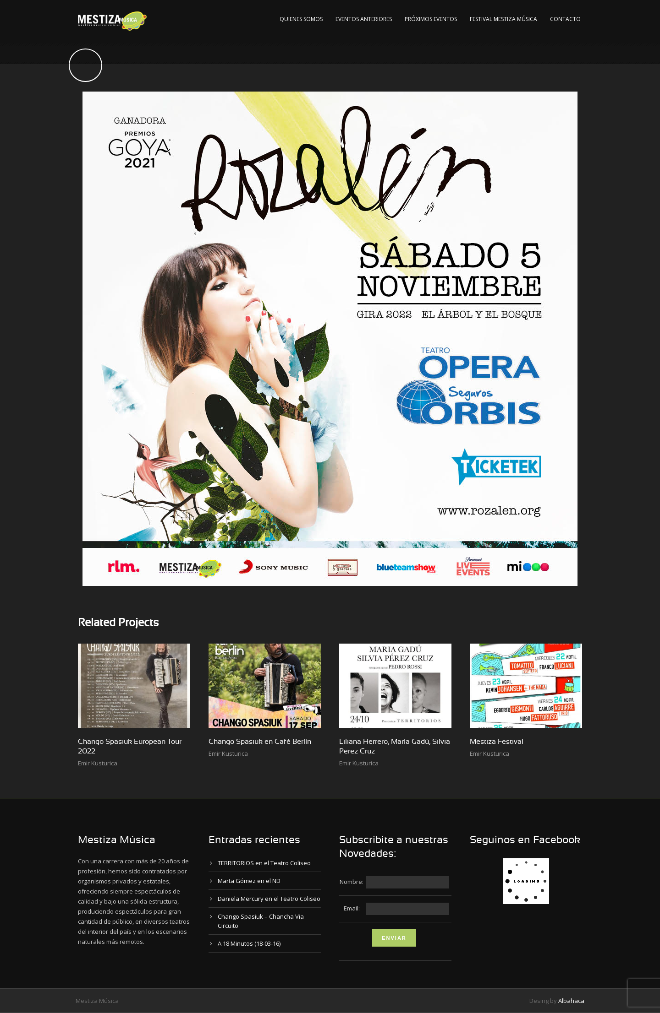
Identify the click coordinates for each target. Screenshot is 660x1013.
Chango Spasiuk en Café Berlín (260, 741)
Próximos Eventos (431, 19)
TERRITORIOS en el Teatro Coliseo (264, 863)
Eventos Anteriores (364, 19)
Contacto (565, 19)
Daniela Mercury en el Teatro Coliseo (269, 898)
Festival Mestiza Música (503, 19)
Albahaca (571, 1001)
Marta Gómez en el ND (249, 881)
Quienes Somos (301, 19)
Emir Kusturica (97, 763)
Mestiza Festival (496, 741)
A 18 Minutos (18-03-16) (249, 943)
